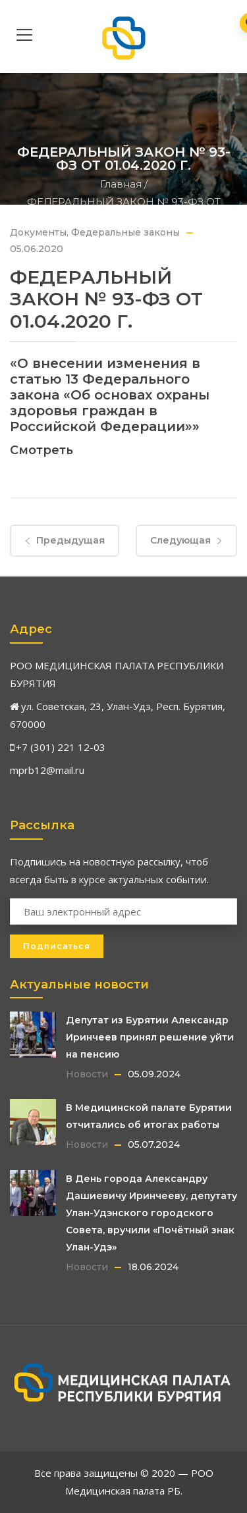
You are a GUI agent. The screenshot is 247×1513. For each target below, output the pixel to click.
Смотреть (41, 450)
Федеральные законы (125, 232)
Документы (38, 232)
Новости (87, 1074)
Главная (121, 184)
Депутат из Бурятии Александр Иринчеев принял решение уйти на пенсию (150, 1037)
